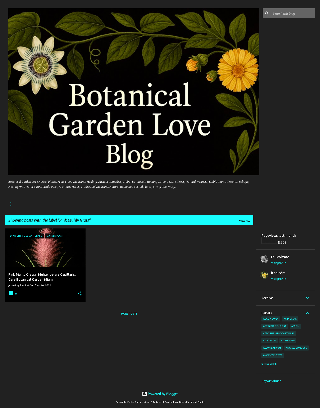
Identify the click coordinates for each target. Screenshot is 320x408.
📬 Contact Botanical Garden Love (186, 204)
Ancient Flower (272, 355)
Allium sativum (272, 348)
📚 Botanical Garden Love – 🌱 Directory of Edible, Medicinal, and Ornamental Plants (71, 204)
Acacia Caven (271, 318)
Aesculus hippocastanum (278, 333)
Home (147, 204)
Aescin (295, 326)
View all (244, 220)
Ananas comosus (296, 348)
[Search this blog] (293, 13)
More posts (129, 313)
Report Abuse (271, 381)
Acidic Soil (290, 318)
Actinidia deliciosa (274, 326)
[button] (79, 294)
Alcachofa (269, 340)
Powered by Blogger (160, 394)
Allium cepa (288, 340)
